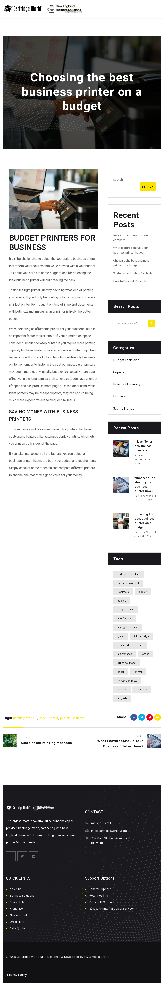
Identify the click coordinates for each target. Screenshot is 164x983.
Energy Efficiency (127, 384)
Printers (119, 396)
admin (138, 455)
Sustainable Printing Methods (132, 273)
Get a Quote (17, 928)
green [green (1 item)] (120, 636)
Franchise (16, 908)
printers (65, 718)
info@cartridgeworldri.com (109, 831)
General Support (100, 889)
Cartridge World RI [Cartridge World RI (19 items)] (128, 583)
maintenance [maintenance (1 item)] (124, 653)
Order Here (17, 922)
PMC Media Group (96, 957)
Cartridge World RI (145, 495)
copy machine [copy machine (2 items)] (125, 609)
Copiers (118, 372)
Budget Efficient (126, 360)
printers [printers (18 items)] (121, 689)
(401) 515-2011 (101, 823)
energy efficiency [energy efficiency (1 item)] (127, 627)
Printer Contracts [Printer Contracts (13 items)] (127, 680)
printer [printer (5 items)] (138, 671)
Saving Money (123, 408)
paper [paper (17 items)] (120, 671)
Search (118, 179)
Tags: (7, 718)
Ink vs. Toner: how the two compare (143, 446)
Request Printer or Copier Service (111, 908)
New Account (18, 915)
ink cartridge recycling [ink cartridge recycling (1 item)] (130, 645)
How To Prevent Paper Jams (132, 281)
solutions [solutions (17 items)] (142, 689)
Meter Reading (98, 895)
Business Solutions (22, 895)
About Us (15, 889)
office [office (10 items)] (145, 653)
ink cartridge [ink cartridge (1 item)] (141, 636)
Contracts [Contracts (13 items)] (123, 591)
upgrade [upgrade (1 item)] (122, 698)
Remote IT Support (101, 902)
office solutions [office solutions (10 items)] (126, 662)
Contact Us (17, 902)
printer (53, 718)
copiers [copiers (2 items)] (121, 600)
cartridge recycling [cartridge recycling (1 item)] (128, 574)
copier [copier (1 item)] (143, 591)
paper (43, 718)
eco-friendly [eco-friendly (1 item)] (124, 618)
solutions (78, 718)
